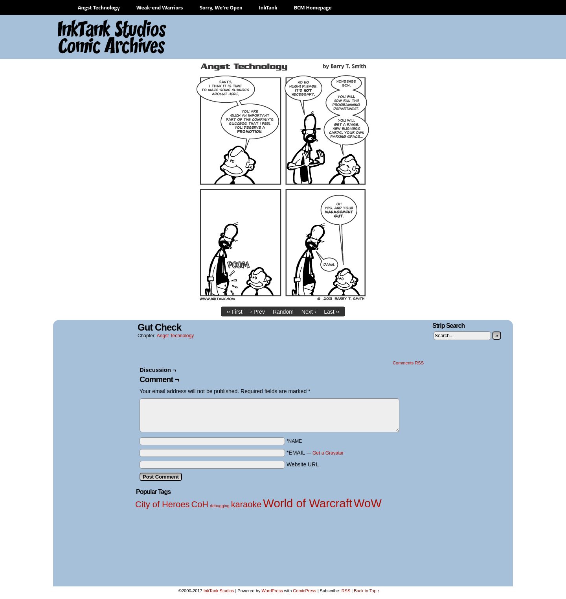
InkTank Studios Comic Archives (88, 37)
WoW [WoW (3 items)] (368, 503)
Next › (308, 312)
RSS (346, 590)
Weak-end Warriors (159, 7)
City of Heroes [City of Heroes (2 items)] (162, 504)
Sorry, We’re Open (220, 7)
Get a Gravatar (328, 453)
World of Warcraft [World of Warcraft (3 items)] (307, 503)
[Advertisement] (365, 37)
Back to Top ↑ (367, 590)
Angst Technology (99, 7)
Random (283, 312)
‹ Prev (257, 312)
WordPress (272, 590)
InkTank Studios (219, 590)
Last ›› (332, 312)
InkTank (268, 7)
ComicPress (304, 590)
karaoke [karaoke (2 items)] (246, 504)
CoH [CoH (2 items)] (199, 504)
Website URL (303, 464)
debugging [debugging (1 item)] (220, 505)
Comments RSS (408, 363)
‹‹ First (234, 312)
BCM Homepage (312, 7)
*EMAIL (315, 452)
